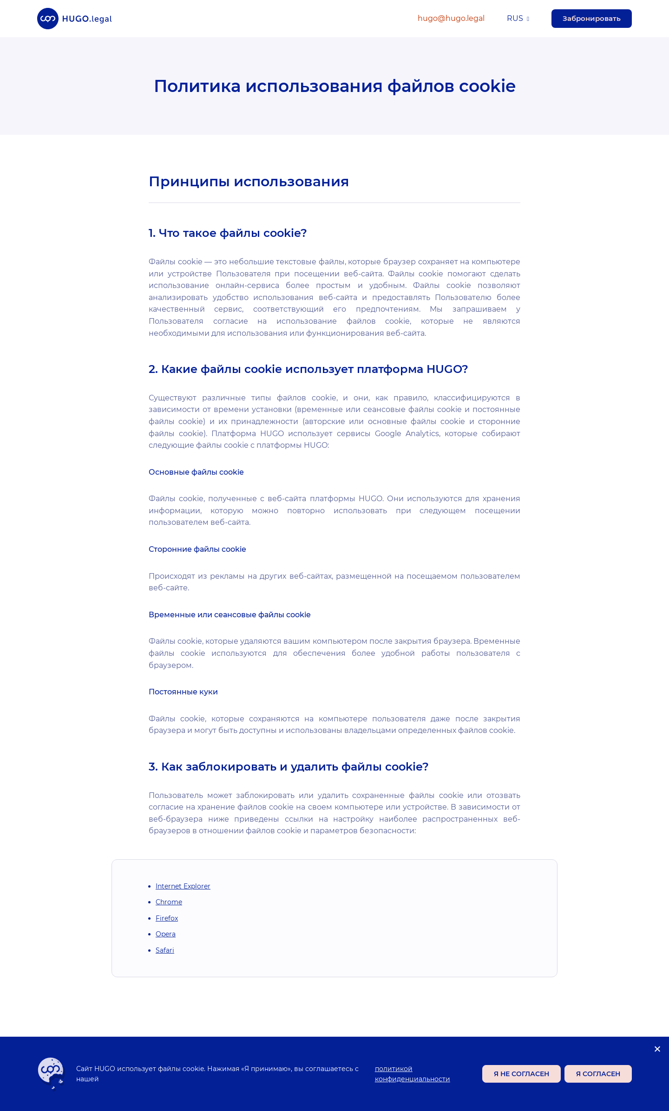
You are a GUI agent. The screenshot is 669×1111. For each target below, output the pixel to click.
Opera (166, 934)
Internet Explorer (183, 886)
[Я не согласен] (657, 1048)
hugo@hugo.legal (451, 18)
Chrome (169, 902)
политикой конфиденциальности (412, 1074)
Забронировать (592, 18)
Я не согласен (521, 1074)
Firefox (167, 918)
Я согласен (598, 1074)
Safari (165, 950)
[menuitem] (518, 18)
